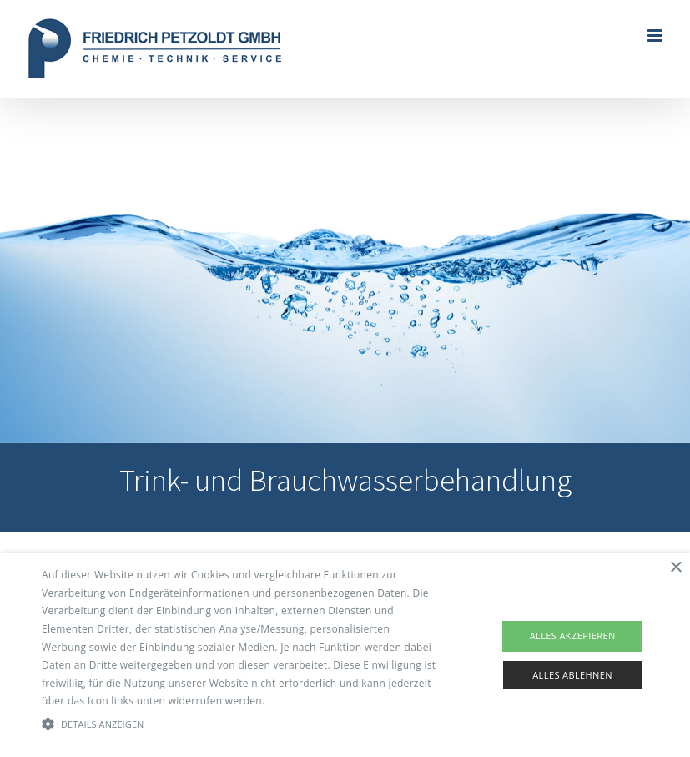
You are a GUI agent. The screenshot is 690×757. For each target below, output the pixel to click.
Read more (294, 701)
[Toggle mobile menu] (656, 35)
